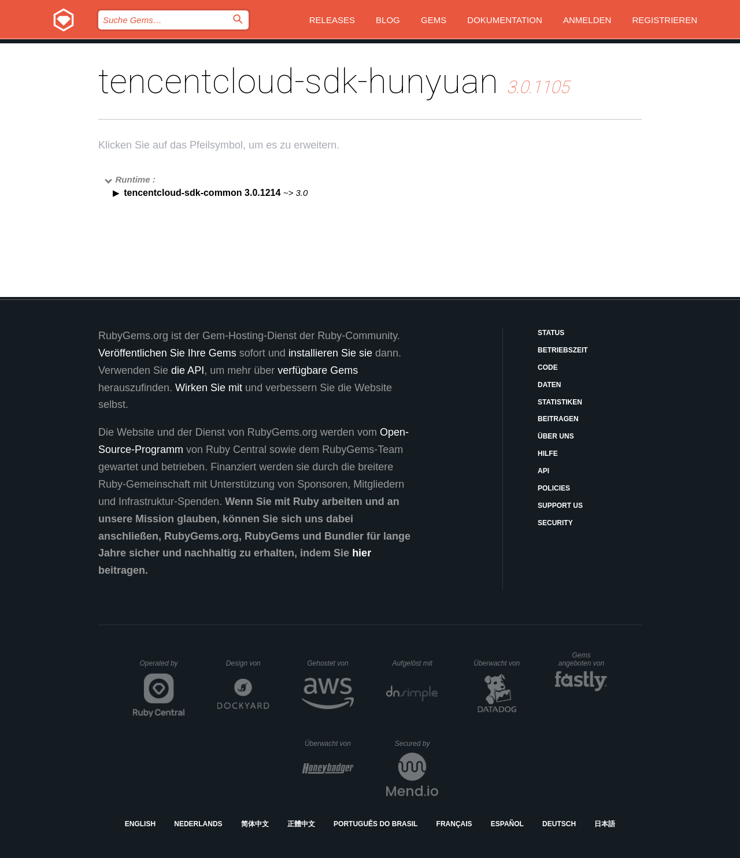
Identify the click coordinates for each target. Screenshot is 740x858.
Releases (332, 20)
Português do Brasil (375, 824)
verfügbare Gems (318, 370)
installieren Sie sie (330, 353)
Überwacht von (498, 663)
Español (507, 824)
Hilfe (548, 454)
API (543, 471)
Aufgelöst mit (415, 663)
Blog (388, 20)
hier (361, 553)
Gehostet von (330, 663)
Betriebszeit (563, 350)
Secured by (416, 744)
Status (551, 333)
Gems (433, 20)
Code (548, 367)
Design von (247, 663)
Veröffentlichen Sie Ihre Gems (167, 353)
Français (454, 824)
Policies (554, 488)
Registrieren (664, 20)
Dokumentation (504, 20)
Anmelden (587, 20)
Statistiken (560, 402)
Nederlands (198, 824)
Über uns (556, 436)
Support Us (560, 506)
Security (555, 523)
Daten (549, 385)
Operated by (162, 667)
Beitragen (558, 419)
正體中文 (301, 824)
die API (187, 370)
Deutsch (559, 824)
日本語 (604, 824)
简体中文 (255, 824)
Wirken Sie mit (208, 387)
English (140, 824)
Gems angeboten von (583, 659)
